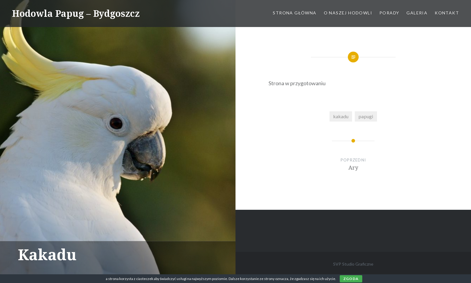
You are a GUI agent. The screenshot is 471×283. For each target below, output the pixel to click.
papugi (365, 116)
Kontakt (447, 12)
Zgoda (351, 278)
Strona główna (294, 12)
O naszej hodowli (348, 12)
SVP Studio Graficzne (353, 263)
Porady (389, 12)
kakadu (340, 116)
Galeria (416, 12)
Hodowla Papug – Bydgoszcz (76, 13)
